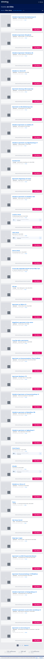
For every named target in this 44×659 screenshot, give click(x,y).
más (36, 657)
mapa (25, 20)
